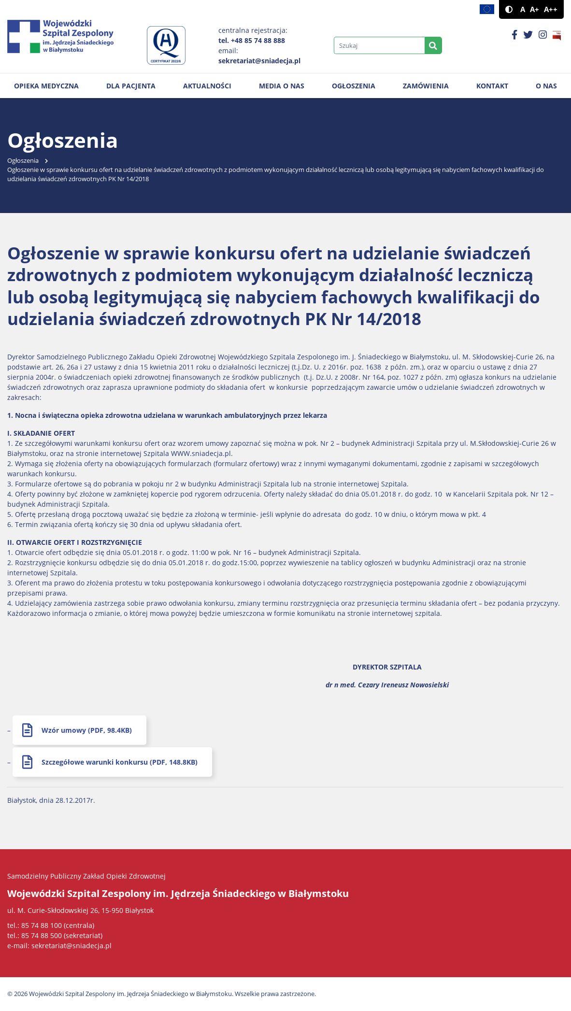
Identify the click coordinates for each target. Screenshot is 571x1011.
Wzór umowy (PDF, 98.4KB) (87, 730)
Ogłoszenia (353, 85)
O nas (546, 85)
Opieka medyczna (46, 85)
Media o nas (281, 85)
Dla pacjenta (131, 85)
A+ (534, 9)
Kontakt (492, 85)
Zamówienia (426, 85)
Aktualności (207, 85)
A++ (550, 9)
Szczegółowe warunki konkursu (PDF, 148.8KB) (120, 762)
